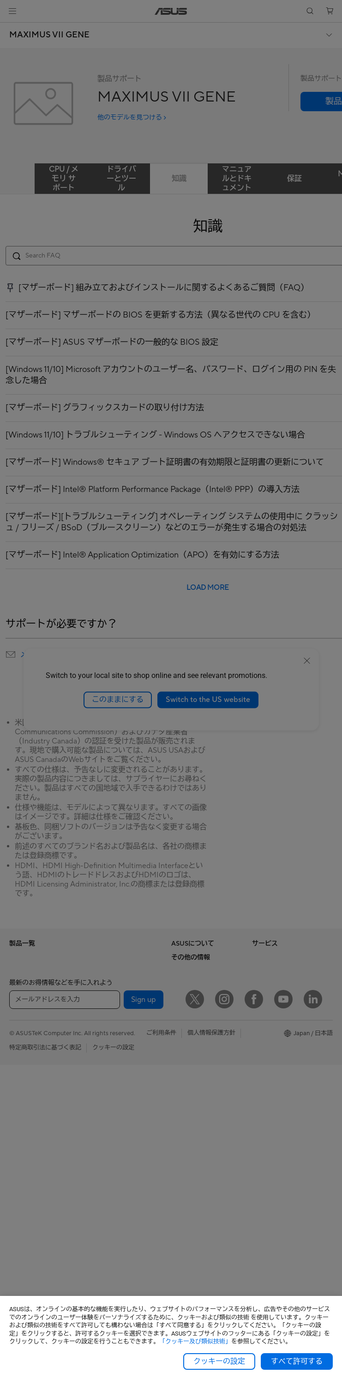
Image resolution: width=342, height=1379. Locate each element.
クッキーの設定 (219, 1361)
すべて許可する (297, 1361)
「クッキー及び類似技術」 (195, 1341)
